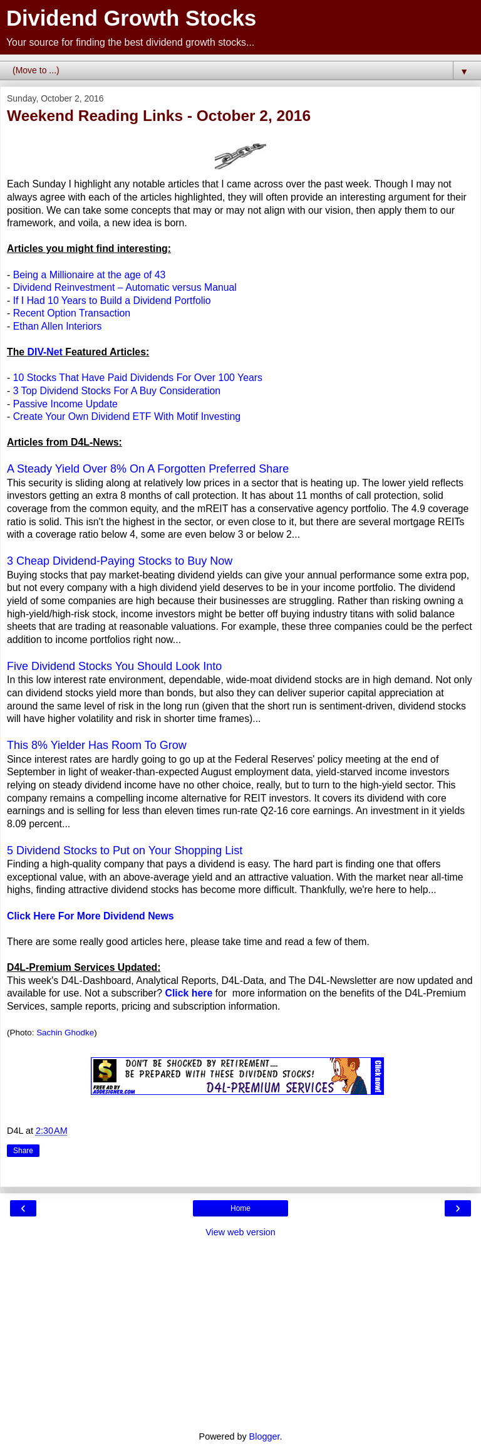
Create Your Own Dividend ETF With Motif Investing (126, 416)
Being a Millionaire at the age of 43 (89, 274)
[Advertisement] (240, 1333)
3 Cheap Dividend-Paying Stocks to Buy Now (119, 561)
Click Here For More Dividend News (90, 916)
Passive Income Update (65, 404)
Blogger (264, 1436)
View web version (240, 1232)
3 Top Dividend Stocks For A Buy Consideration (116, 390)
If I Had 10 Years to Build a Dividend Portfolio (112, 300)
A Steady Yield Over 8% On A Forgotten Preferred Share (148, 469)
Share (23, 1150)
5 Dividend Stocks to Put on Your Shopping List (124, 850)
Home (240, 1208)
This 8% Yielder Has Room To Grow (97, 745)
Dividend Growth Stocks (131, 18)
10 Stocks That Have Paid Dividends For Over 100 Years (137, 377)
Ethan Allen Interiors (57, 326)
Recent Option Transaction (71, 313)
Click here (189, 993)
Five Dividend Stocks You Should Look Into (114, 666)
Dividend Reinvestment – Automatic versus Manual (125, 287)
